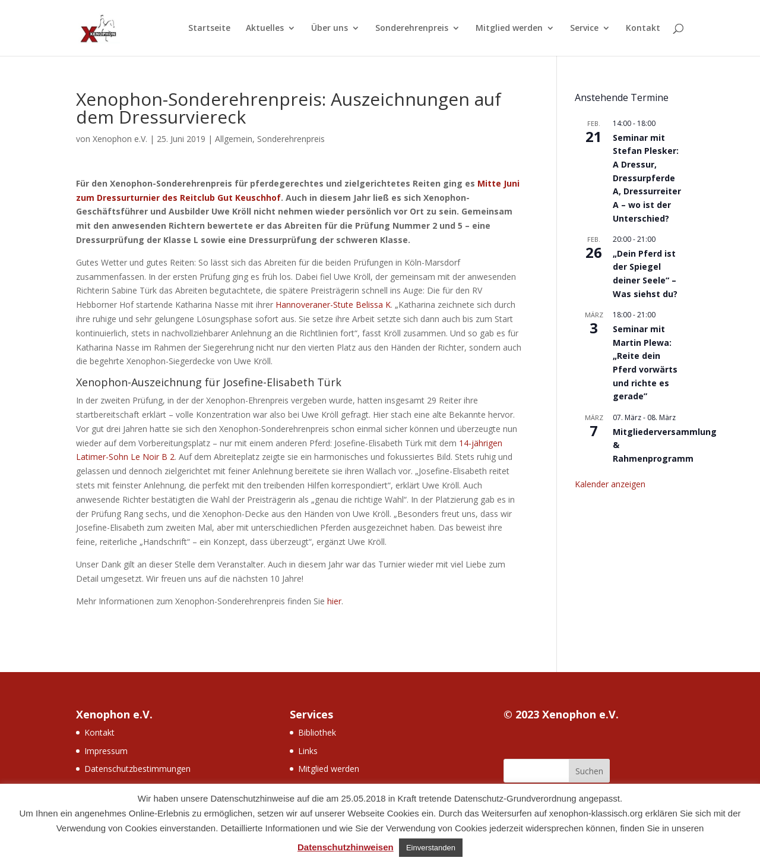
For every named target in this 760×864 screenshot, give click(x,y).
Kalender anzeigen (610, 484)
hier (334, 601)
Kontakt (643, 28)
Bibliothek (317, 732)
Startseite (209, 28)
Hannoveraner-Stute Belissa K (333, 304)
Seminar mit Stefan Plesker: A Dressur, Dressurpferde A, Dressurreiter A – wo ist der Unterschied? (647, 178)
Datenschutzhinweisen (345, 847)
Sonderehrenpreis (411, 28)
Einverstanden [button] (430, 847)
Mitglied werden (509, 28)
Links (308, 750)
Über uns (329, 28)
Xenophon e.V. (120, 138)
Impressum (106, 750)
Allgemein (233, 138)
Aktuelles (265, 28)
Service (584, 28)
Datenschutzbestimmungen (137, 768)
